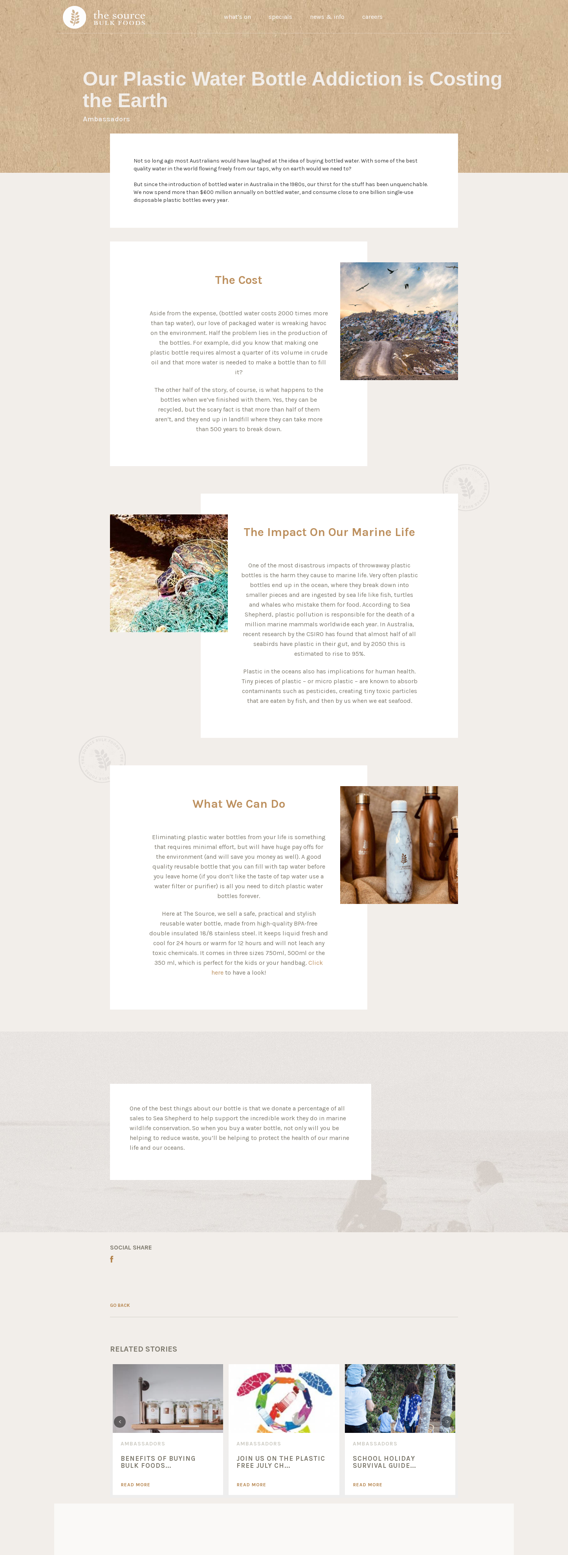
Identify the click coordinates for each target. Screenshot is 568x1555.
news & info (327, 16)
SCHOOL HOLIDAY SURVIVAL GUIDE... (384, 1462)
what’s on (237, 16)
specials (280, 16)
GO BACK (120, 1305)
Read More (135, 1484)
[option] (168, 1429)
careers (372, 16)
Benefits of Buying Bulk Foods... (158, 1462)
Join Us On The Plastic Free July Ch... (280, 1462)
